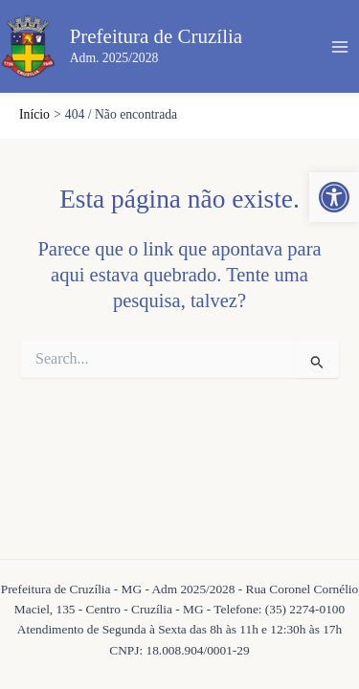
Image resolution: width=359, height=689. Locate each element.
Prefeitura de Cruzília (156, 36)
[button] (334, 197)
